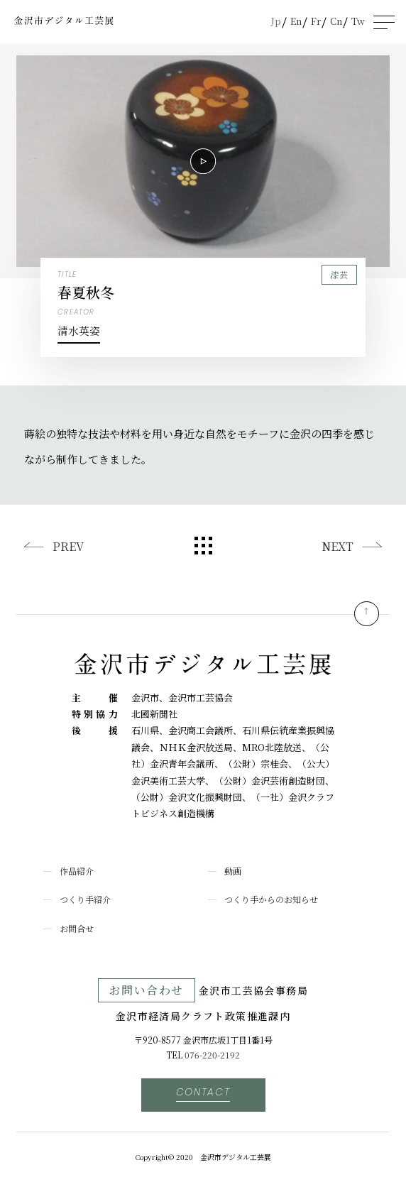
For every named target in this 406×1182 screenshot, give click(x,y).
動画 (232, 871)
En (296, 21)
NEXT (337, 546)
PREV (68, 546)
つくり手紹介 (85, 899)
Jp (276, 21)
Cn (336, 21)
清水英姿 (78, 330)
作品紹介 (77, 871)
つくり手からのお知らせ (271, 899)
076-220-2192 (212, 1055)
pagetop (366, 613)
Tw (358, 21)
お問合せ (77, 928)
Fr (316, 21)
